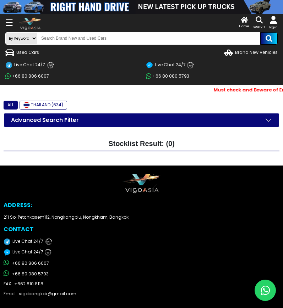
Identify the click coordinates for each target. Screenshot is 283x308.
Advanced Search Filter (45, 120)
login (273, 22)
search (259, 22)
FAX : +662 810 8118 (23, 284)
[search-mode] (21, 38)
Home (244, 22)
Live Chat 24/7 (29, 65)
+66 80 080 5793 (167, 76)
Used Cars (22, 52)
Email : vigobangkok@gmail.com (40, 294)
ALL (10, 105)
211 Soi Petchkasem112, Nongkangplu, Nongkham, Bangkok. (67, 217)
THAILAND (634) (43, 105)
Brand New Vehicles (251, 52)
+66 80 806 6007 (27, 76)
